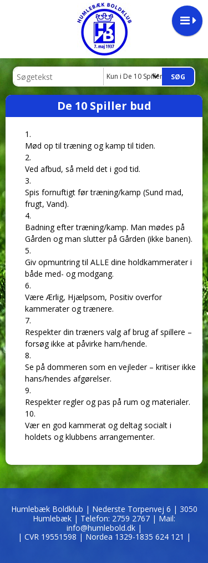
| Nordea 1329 (135, 536)
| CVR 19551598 (48, 536)
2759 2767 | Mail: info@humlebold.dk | (121, 523)
